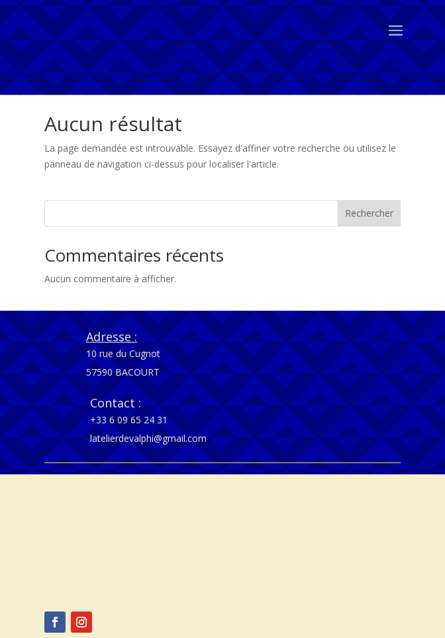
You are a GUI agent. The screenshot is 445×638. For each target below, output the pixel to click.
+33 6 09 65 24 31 (129, 419)
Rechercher (369, 213)
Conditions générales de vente (119, 502)
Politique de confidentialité (111, 520)
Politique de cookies (97, 539)
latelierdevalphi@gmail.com (148, 438)
